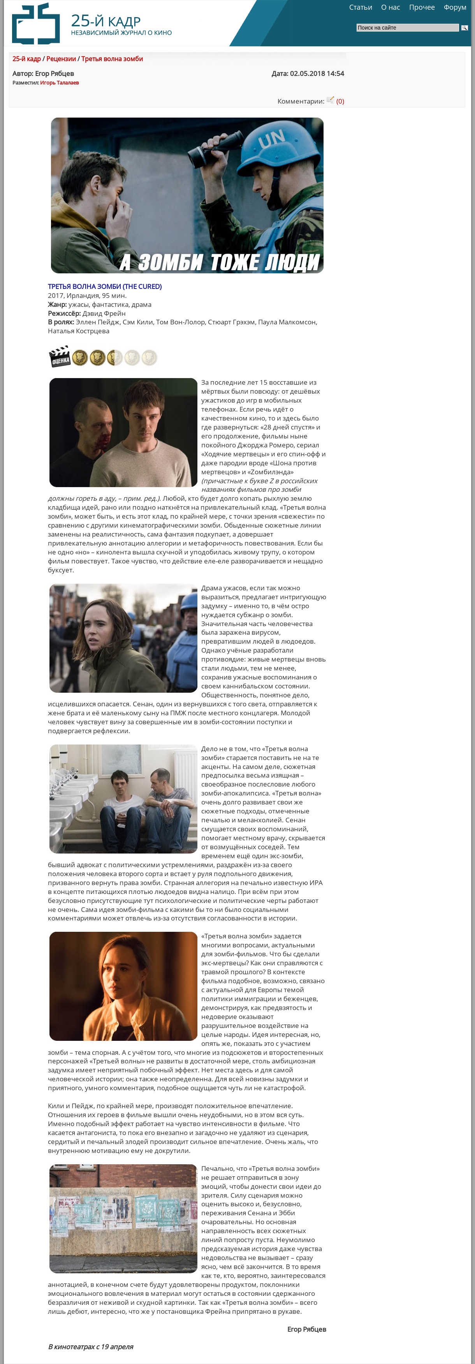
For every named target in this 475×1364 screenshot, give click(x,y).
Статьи (360, 7)
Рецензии (61, 59)
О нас (390, 7)
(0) (335, 101)
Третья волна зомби (112, 59)
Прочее (422, 7)
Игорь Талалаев (59, 82)
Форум (455, 7)
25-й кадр (26, 59)
